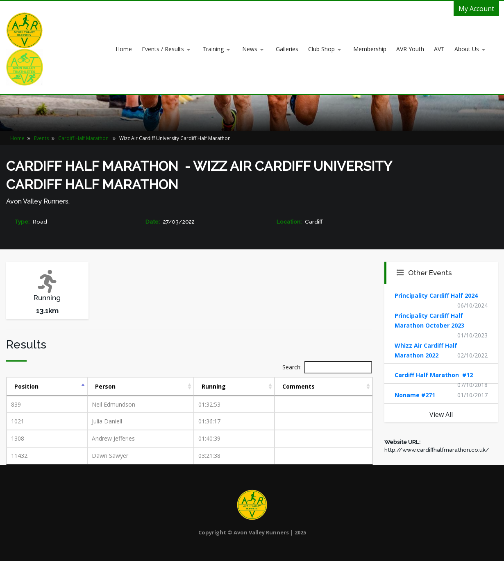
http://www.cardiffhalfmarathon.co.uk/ (436, 449)
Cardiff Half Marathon (84, 138)
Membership (369, 49)
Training (213, 49)
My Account (476, 8)
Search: (327, 367)
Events (41, 138)
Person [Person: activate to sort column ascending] (105, 386)
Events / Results (163, 49)
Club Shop (321, 49)
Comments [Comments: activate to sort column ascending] (298, 386)
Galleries (287, 49)
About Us (466, 49)
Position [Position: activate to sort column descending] (26, 386)
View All (441, 414)
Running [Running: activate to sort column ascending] (214, 386)
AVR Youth (410, 49)
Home (124, 49)
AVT (439, 49)
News (249, 49)
